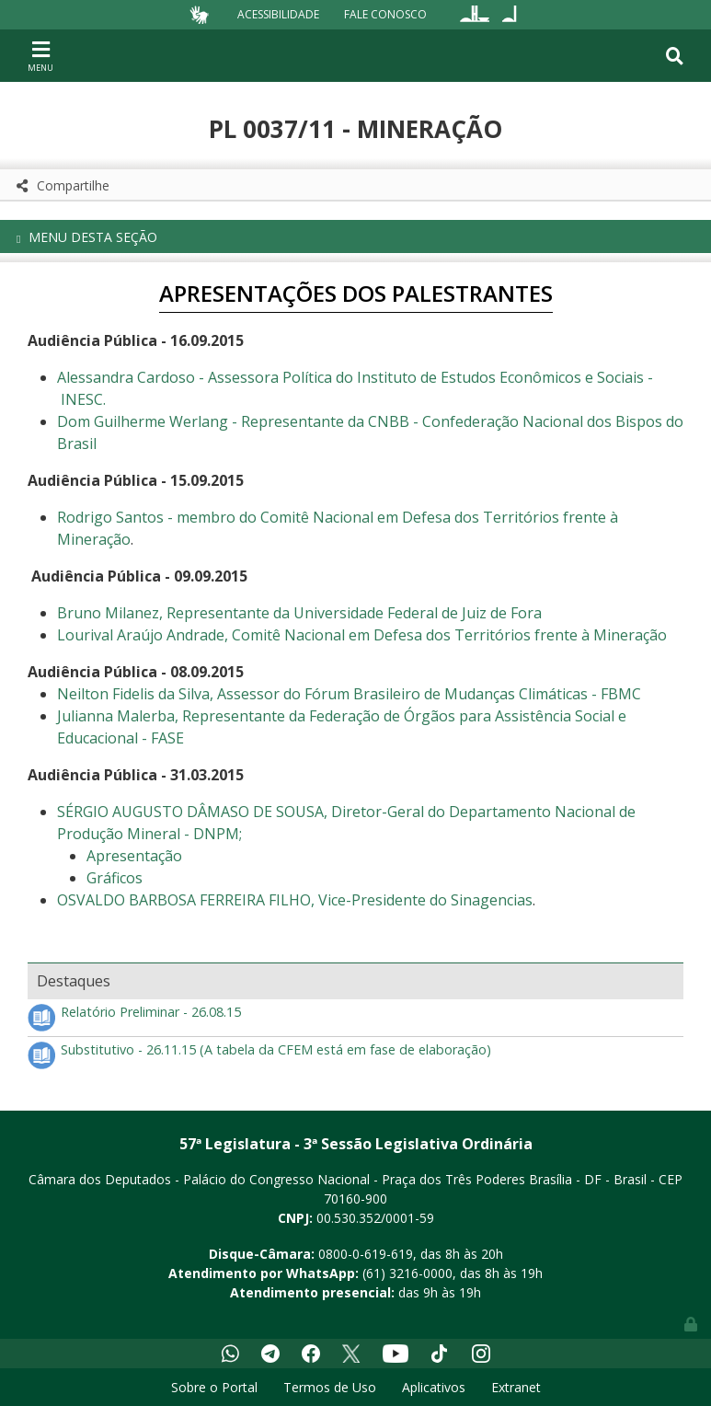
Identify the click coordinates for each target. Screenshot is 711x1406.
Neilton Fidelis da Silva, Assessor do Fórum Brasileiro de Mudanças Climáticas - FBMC (349, 694)
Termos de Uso (329, 1387)
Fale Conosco (385, 14)
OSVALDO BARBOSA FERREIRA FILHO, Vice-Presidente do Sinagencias (295, 900)
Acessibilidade (278, 14)
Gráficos (114, 878)
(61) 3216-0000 (407, 1273)
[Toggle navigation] (40, 55)
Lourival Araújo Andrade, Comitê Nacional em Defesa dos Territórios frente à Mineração (362, 635)
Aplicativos (433, 1387)
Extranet (516, 1387)
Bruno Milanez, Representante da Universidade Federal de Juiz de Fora (299, 613)
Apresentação (134, 856)
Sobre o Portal (214, 1387)
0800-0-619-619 (365, 1253)
